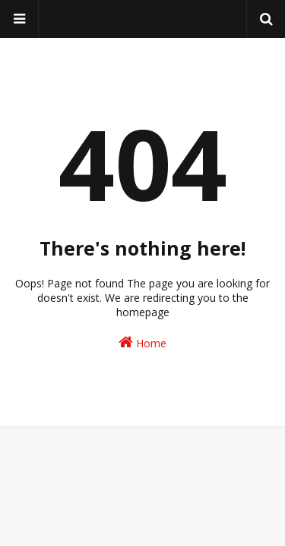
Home (142, 342)
